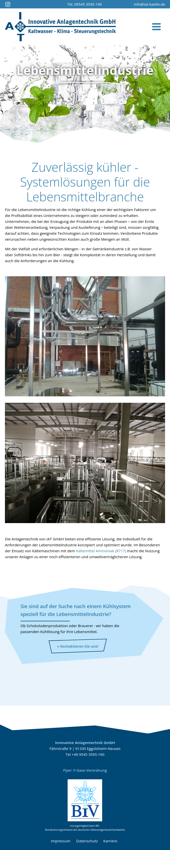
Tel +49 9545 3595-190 (85, 754)
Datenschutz (87, 840)
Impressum (60, 840)
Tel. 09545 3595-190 (84, 4)
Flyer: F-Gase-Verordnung (85, 770)
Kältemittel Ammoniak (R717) (101, 550)
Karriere (111, 840)
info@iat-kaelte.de (149, 4)
